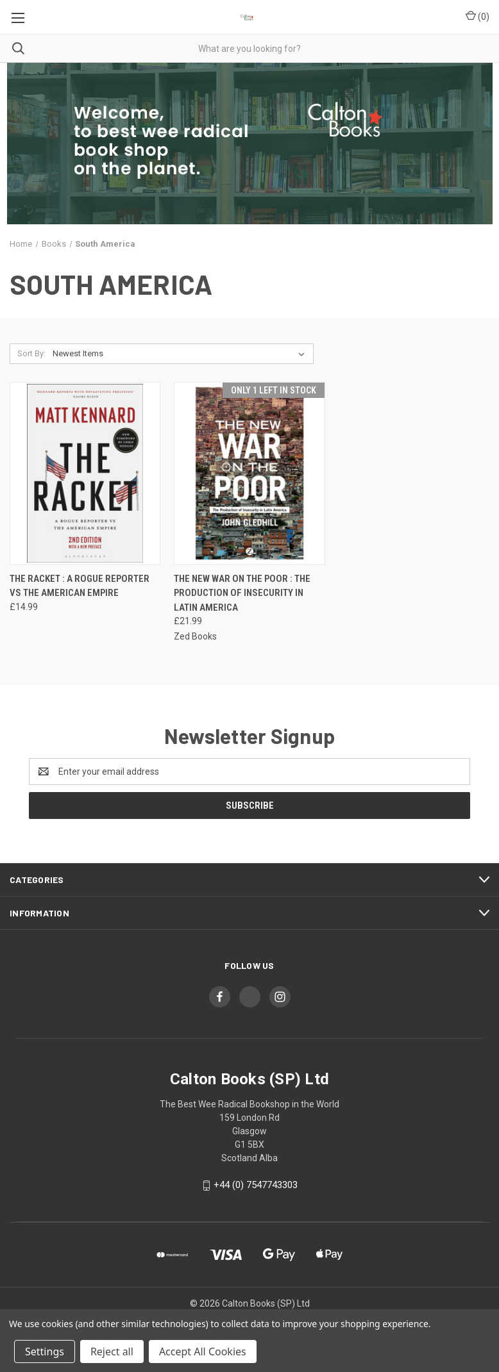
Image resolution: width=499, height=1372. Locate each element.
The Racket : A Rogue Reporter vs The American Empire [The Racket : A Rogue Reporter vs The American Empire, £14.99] (79, 586)
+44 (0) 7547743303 (256, 1185)
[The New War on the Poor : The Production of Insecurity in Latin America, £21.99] (249, 473)
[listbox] (181, 353)
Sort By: (31, 353)
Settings (44, 1351)
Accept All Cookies (202, 1351)
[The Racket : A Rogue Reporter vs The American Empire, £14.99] (85, 473)
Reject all (111, 1351)
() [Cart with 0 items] (477, 16)
